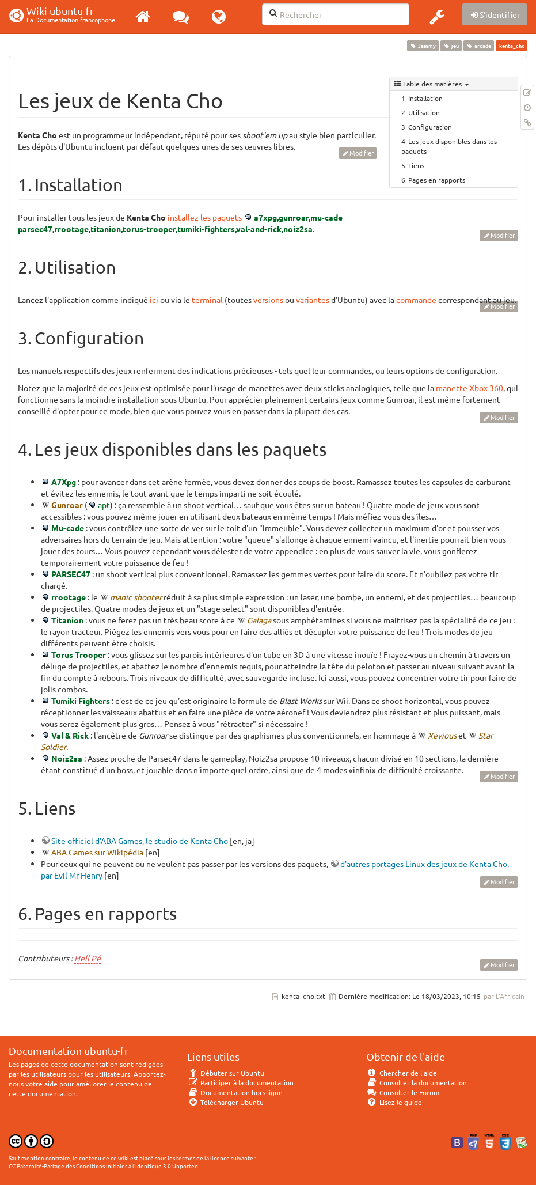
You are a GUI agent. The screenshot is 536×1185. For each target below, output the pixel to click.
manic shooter (136, 597)
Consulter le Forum (402, 1092)
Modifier (361, 152)
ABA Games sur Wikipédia (97, 852)
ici (154, 299)
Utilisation (424, 112)
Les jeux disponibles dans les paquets (449, 146)
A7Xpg (63, 481)
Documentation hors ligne (235, 1092)
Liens (416, 165)
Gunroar (67, 504)
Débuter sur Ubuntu (225, 1072)
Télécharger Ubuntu (225, 1102)
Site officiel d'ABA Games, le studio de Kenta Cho (139, 840)
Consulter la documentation (416, 1082)
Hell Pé (87, 958)
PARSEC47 (70, 574)
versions (268, 299)
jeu (450, 45)
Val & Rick (70, 735)
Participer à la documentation (240, 1082)
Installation (425, 98)
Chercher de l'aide (401, 1072)
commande (416, 299)
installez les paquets (205, 217)
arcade (479, 45)
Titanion (67, 620)
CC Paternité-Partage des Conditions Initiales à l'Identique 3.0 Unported (103, 1165)
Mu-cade (67, 528)
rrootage (68, 597)
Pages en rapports (436, 179)
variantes (312, 299)
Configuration (430, 126)
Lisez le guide (394, 1102)
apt (104, 504)
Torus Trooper (78, 654)
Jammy (422, 45)
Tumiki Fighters (80, 700)
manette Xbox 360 (469, 388)
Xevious (442, 735)
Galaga (259, 620)
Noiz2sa (66, 758)
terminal (207, 299)
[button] (437, 16)
